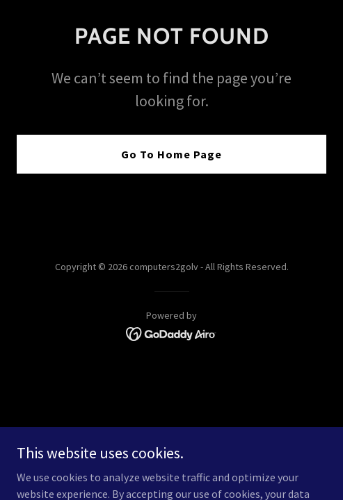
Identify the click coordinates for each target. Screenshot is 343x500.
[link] (171, 333)
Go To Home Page (171, 154)
